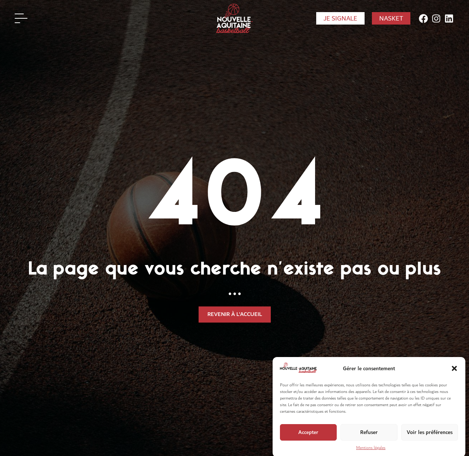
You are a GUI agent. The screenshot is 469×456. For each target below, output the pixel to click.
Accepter (308, 435)
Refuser (369, 435)
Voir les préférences (430, 435)
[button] (454, 371)
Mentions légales (370, 450)
